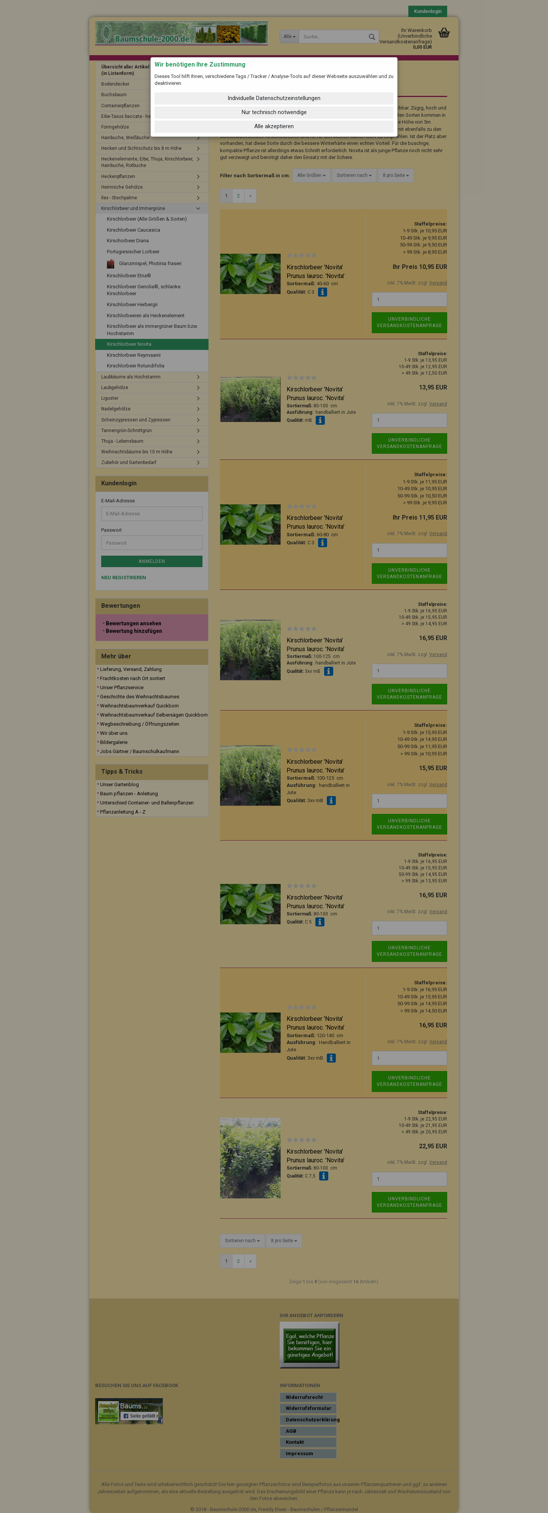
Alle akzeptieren (274, 126)
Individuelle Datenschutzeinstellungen (274, 98)
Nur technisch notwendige (274, 112)
